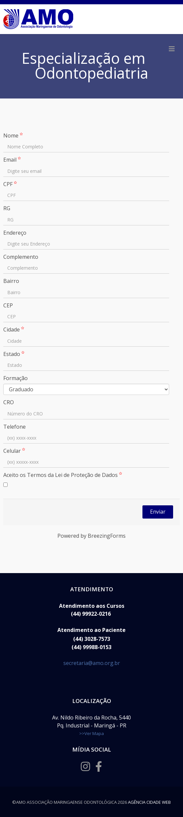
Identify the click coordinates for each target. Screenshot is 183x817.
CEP (8, 305)
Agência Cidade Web (149, 802)
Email (12, 159)
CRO (8, 402)
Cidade (14, 329)
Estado (14, 354)
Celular (15, 450)
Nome (13, 135)
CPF (10, 184)
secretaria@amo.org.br (91, 663)
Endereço (14, 232)
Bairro (11, 281)
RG (6, 208)
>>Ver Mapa (91, 733)
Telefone (14, 426)
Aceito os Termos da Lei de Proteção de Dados (63, 475)
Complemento (20, 256)
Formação (15, 378)
